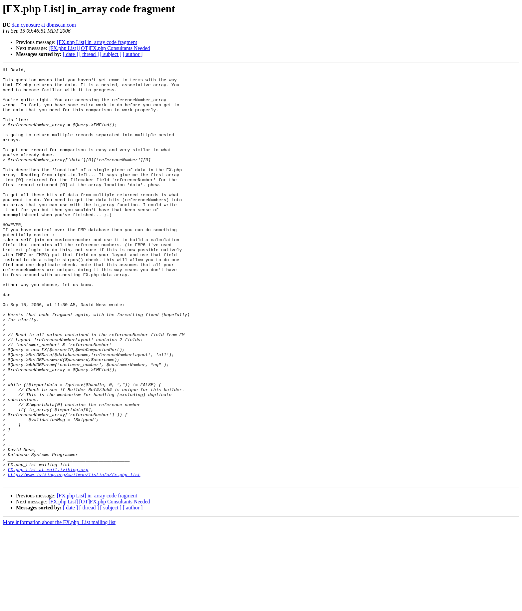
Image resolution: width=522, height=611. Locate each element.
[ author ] (133, 54)
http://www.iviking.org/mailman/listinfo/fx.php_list (74, 556)
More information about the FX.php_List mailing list (59, 605)
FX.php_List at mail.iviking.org (48, 550)
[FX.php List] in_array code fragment (97, 42)
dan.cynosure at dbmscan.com (44, 25)
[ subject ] (111, 54)
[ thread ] (89, 54)
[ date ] (70, 54)
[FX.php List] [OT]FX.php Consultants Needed (99, 48)
